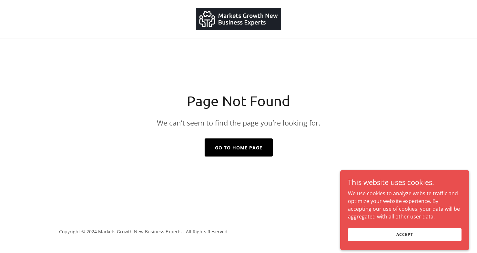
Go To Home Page (238, 148)
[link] (238, 18)
